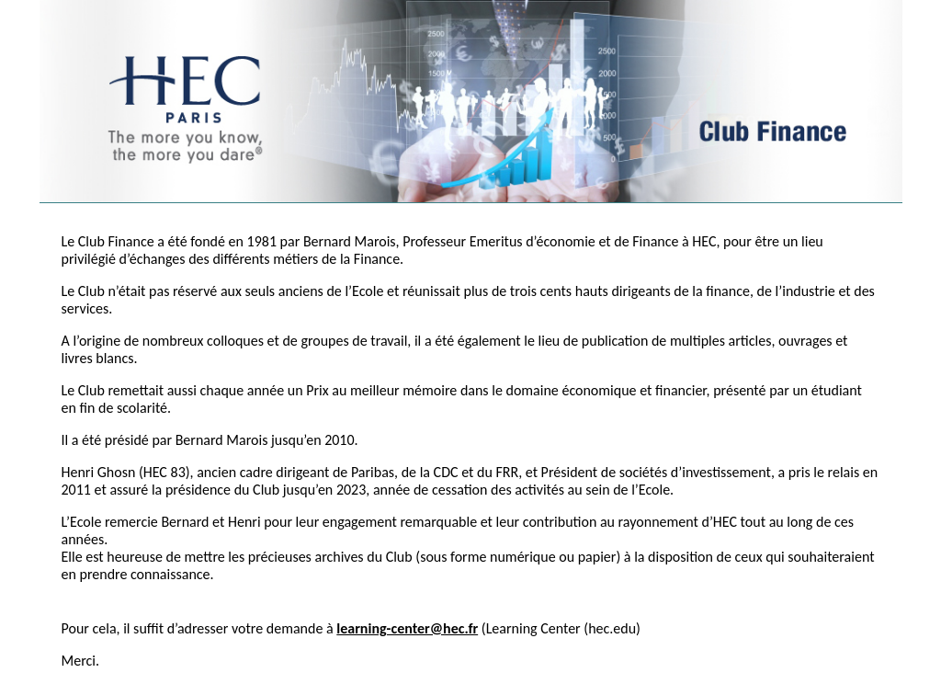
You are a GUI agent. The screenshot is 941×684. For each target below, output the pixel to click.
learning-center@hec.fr (407, 628)
